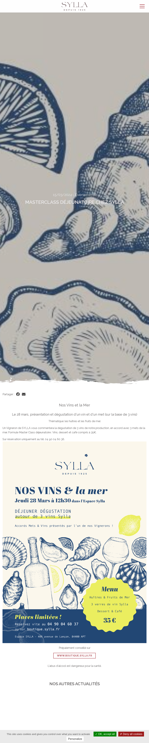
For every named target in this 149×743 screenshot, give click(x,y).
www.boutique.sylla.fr (74, 655)
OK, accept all (105, 734)
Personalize (75, 738)
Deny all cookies (131, 734)
